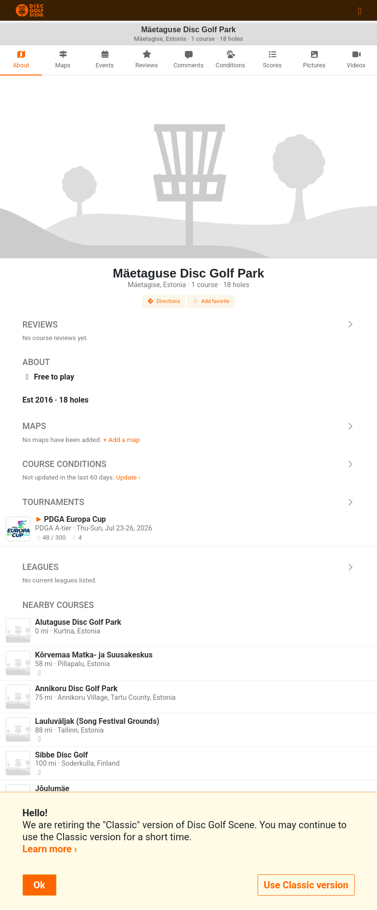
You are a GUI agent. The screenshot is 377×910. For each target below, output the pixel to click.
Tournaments (189, 502)
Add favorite (211, 301)
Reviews (189, 324)
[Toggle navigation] (359, 10)
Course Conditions (189, 464)
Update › (128, 477)
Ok (39, 885)
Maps (189, 426)
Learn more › (50, 849)
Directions (163, 301)
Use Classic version (306, 885)
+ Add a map (121, 439)
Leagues (189, 567)
